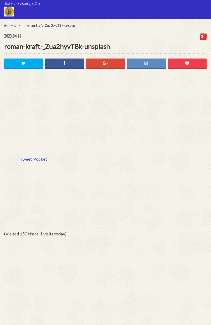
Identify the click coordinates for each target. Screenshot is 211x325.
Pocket (40, 159)
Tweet (26, 159)
